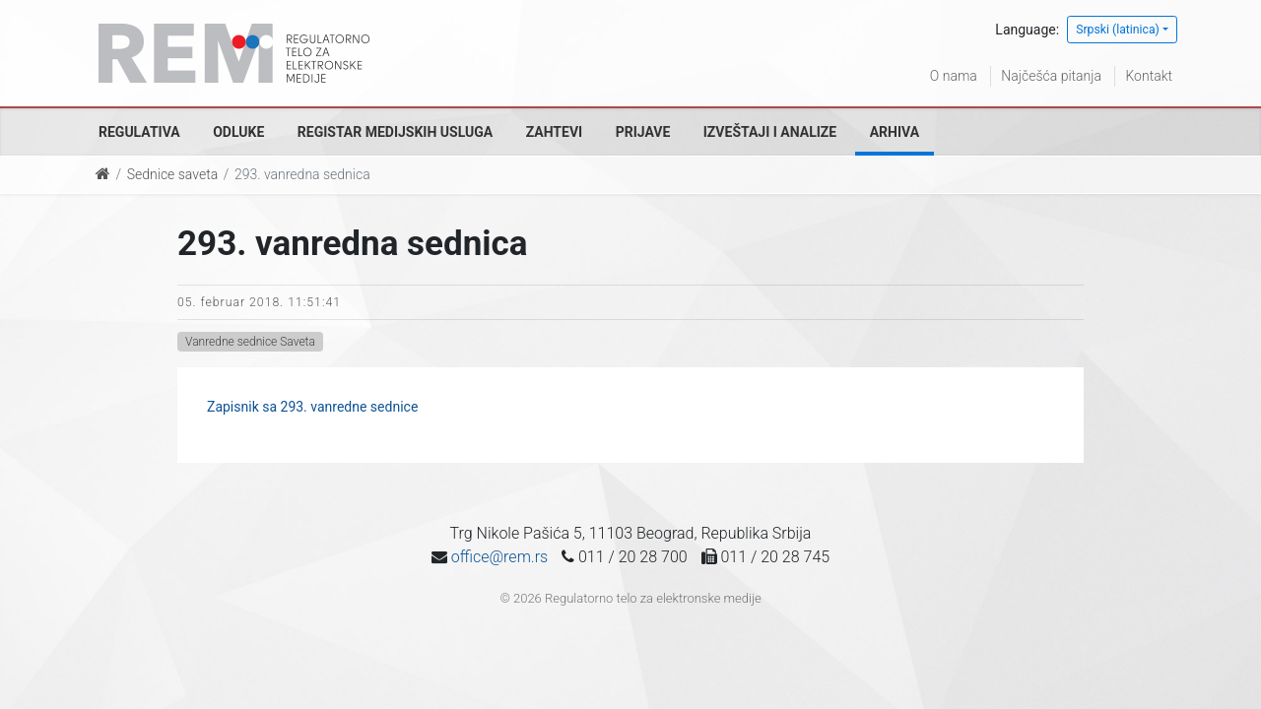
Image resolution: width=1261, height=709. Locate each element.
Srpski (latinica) (1118, 29)
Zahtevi (554, 132)
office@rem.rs (499, 557)
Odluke (238, 132)
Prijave (643, 132)
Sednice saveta (172, 174)
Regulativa (139, 132)
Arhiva (894, 132)
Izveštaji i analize (769, 132)
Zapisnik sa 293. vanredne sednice (312, 407)
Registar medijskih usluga (395, 132)
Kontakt (1148, 76)
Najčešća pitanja (1051, 76)
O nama (953, 76)
